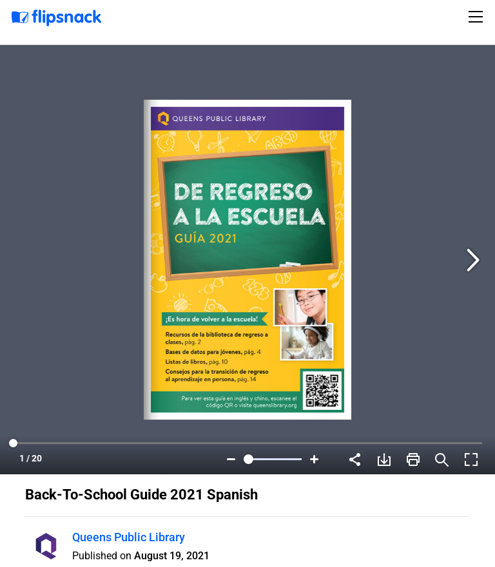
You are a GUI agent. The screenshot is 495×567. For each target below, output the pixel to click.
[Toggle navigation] (477, 16)
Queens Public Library (128, 537)
